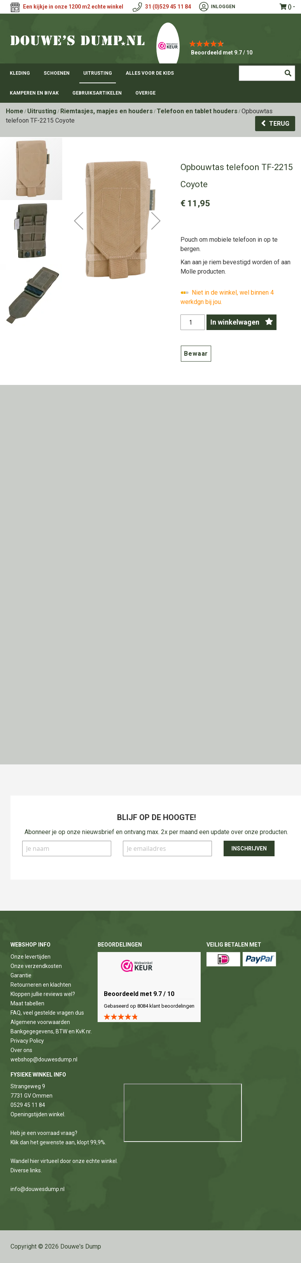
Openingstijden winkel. (37, 1114)
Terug (279, 123)
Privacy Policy (27, 1041)
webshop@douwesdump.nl (43, 1059)
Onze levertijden (30, 957)
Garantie (21, 975)
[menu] (150, 83)
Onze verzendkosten (36, 966)
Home (14, 111)
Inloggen (223, 6)
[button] (78, 247)
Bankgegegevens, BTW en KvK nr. (51, 1031)
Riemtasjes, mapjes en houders (106, 111)
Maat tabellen (27, 1003)
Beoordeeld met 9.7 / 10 (221, 52)
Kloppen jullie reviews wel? (42, 994)
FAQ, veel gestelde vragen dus (47, 1013)
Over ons (21, 1050)
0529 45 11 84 (27, 1105)
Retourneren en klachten (40, 985)
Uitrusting (41, 111)
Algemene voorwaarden (40, 1022)
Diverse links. (26, 1170)
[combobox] (267, 73)
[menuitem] (20, 73)
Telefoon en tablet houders (197, 111)
